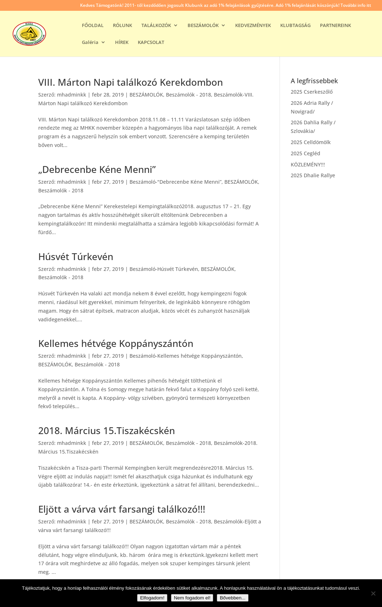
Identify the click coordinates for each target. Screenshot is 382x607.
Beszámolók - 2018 (188, 94)
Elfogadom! (152, 598)
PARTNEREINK (335, 25)
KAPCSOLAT (151, 42)
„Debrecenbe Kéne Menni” (97, 169)
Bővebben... (232, 598)
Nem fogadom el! (192, 598)
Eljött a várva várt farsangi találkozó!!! (121, 509)
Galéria (90, 42)
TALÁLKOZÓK (156, 25)
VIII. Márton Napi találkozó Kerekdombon (130, 82)
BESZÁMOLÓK (203, 25)
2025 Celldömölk (311, 142)
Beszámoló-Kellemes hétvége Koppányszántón (185, 355)
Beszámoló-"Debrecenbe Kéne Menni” (175, 181)
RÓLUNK (122, 25)
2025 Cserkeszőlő (312, 91)
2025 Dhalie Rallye (313, 175)
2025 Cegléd (305, 153)
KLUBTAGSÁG (295, 25)
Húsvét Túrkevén (75, 256)
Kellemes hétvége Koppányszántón (115, 343)
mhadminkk (71, 94)
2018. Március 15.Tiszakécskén (106, 430)
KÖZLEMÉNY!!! (308, 164)
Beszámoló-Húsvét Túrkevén (163, 268)
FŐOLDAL (93, 25)
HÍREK (121, 42)
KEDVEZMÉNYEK (253, 25)
